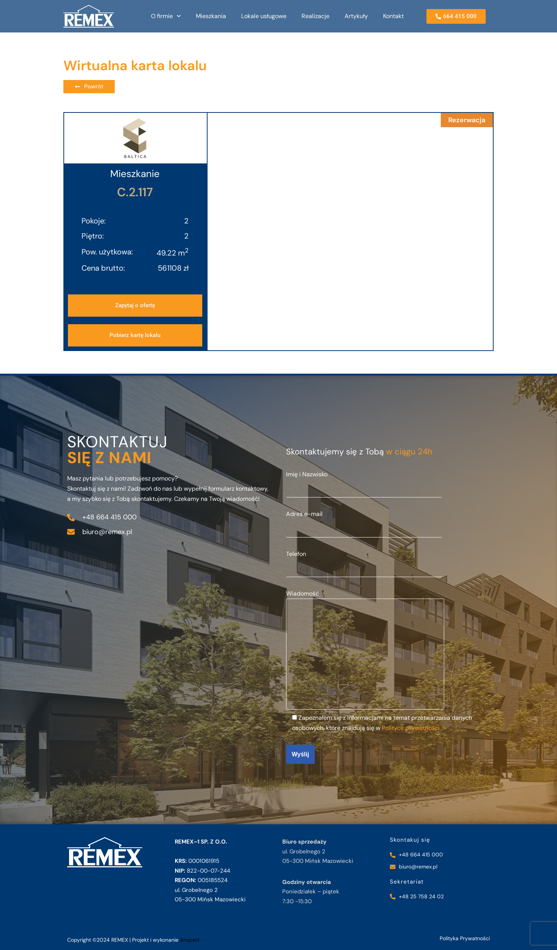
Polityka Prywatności (465, 938)
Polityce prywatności (411, 728)
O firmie (166, 16)
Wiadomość (365, 650)
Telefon (364, 561)
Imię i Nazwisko (364, 481)
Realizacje (315, 16)
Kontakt (393, 16)
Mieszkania (211, 16)
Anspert (189, 939)
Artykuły (356, 16)
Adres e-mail (364, 521)
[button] (135, 335)
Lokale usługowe (263, 16)
